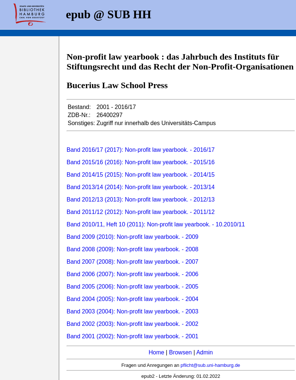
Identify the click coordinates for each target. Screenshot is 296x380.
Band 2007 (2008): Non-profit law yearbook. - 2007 (132, 262)
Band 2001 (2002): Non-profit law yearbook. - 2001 (132, 336)
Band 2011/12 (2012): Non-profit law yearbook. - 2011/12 (141, 212)
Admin (204, 352)
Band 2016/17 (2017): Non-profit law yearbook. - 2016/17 (141, 150)
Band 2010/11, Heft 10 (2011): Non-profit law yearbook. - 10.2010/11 (156, 224)
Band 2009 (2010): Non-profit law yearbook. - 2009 (132, 237)
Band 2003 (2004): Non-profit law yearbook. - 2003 (132, 311)
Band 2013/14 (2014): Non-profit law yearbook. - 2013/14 (141, 187)
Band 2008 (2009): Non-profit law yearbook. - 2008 (132, 249)
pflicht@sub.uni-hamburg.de (210, 365)
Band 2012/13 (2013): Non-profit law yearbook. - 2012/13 (141, 199)
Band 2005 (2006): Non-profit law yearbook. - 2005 (132, 286)
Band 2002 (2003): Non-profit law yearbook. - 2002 (132, 324)
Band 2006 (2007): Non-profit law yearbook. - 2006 (132, 274)
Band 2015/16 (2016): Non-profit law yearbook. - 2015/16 (141, 162)
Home (156, 352)
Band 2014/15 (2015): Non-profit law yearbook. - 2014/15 (141, 175)
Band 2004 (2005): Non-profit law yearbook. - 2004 (132, 299)
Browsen (180, 352)
